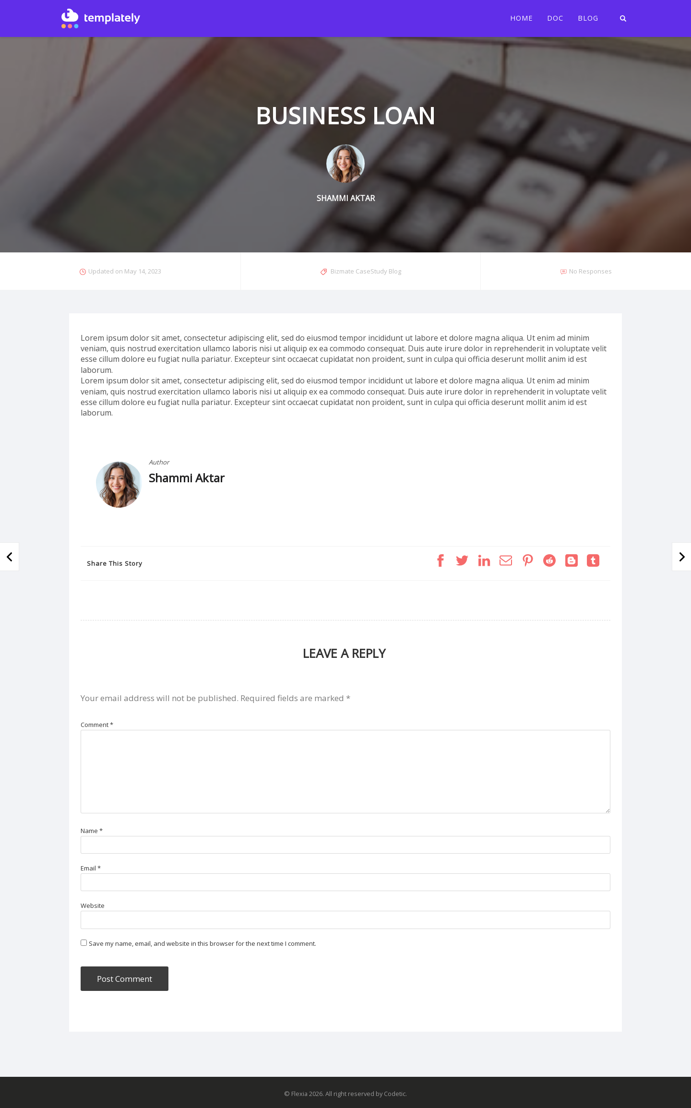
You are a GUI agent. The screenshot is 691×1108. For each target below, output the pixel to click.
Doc (555, 18)
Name (92, 830)
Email (91, 868)
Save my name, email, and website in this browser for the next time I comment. (202, 943)
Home (521, 18)
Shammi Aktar (187, 478)
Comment (97, 724)
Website (93, 905)
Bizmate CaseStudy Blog (366, 271)
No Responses (590, 271)
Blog (588, 18)
